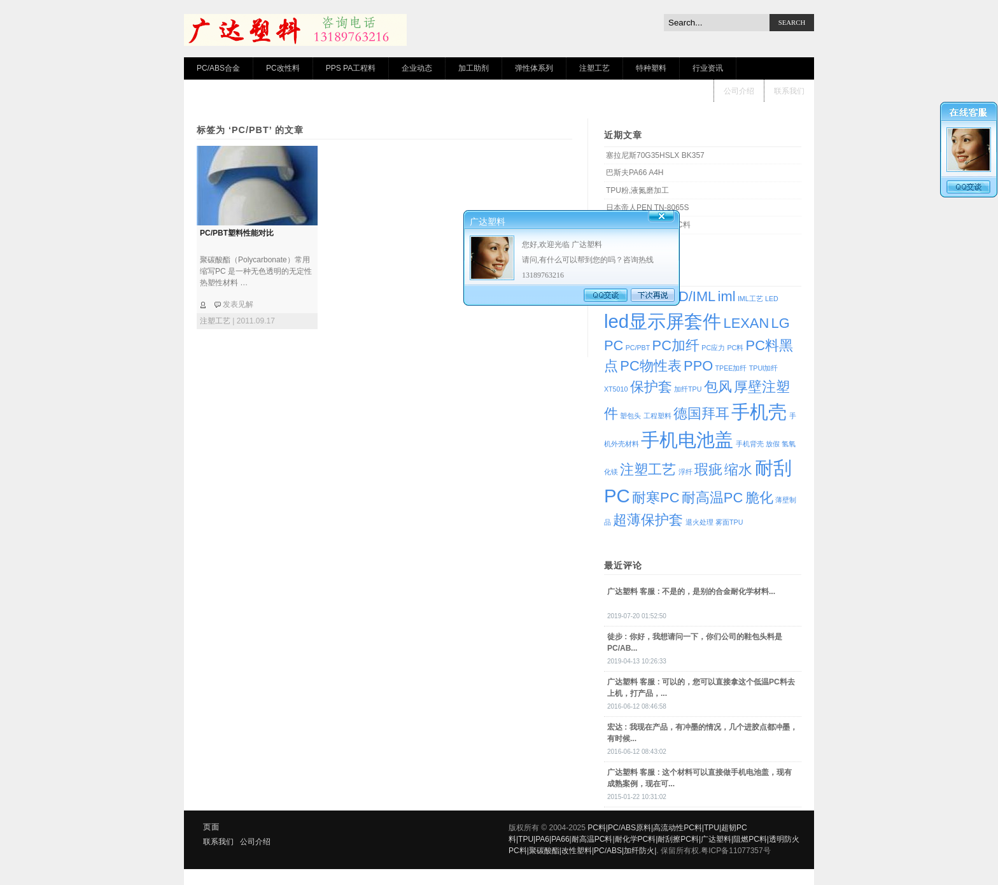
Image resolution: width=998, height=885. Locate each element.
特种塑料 (651, 68)
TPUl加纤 (763, 368)
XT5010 (616, 389)
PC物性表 (650, 366)
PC (613, 345)
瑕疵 (708, 470)
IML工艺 (750, 298)
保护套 (651, 387)
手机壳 (759, 411)
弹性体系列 (534, 68)
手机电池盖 (687, 439)
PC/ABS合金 (218, 68)
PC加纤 (675, 345)
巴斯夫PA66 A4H (634, 172)
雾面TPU (729, 522)
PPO (698, 366)
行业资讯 (707, 68)
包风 (718, 387)
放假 (773, 444)
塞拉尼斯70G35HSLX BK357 (655, 155)
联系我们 (789, 91)
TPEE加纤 (731, 368)
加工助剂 (473, 68)
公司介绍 (739, 91)
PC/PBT (638, 347)
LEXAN (746, 323)
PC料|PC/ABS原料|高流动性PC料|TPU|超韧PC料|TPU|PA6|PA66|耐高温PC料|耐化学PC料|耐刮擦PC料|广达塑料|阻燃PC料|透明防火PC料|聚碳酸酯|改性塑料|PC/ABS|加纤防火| (654, 839)
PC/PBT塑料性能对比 (237, 233)
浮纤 (685, 472)
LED (771, 298)
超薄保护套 (648, 520)
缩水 (738, 470)
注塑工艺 (594, 68)
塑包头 (630, 416)
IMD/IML (689, 296)
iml (727, 296)
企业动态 (417, 68)
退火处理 (699, 522)
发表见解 (238, 304)
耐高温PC (712, 498)
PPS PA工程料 (351, 68)
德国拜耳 (701, 413)
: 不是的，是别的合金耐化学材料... (691, 591)
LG (780, 323)
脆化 (759, 498)
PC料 (735, 347)
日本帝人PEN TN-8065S (647, 207)
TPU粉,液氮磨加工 (637, 190)
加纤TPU (687, 389)
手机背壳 (750, 444)
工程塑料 (657, 416)
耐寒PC (655, 498)
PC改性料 (283, 68)
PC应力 (713, 347)
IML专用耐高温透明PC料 (648, 224)
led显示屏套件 (662, 321)
